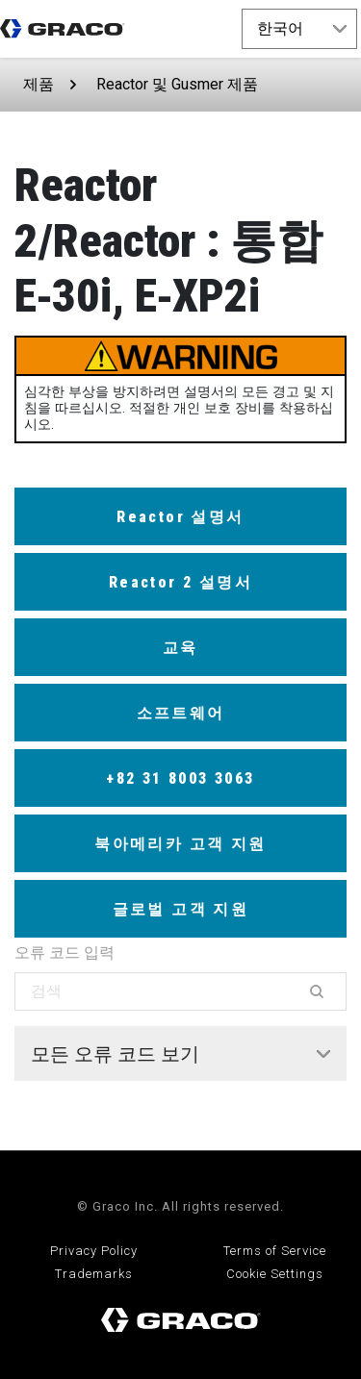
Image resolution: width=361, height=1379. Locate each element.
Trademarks (94, 1273)
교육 (180, 648)
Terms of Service (274, 1250)
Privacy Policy (94, 1250)
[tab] (180, 1054)
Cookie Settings (274, 1273)
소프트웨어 (181, 713)
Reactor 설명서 (180, 517)
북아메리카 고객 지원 (180, 844)
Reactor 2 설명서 (180, 582)
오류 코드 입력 (64, 952)
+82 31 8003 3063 (180, 778)
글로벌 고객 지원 (181, 909)
